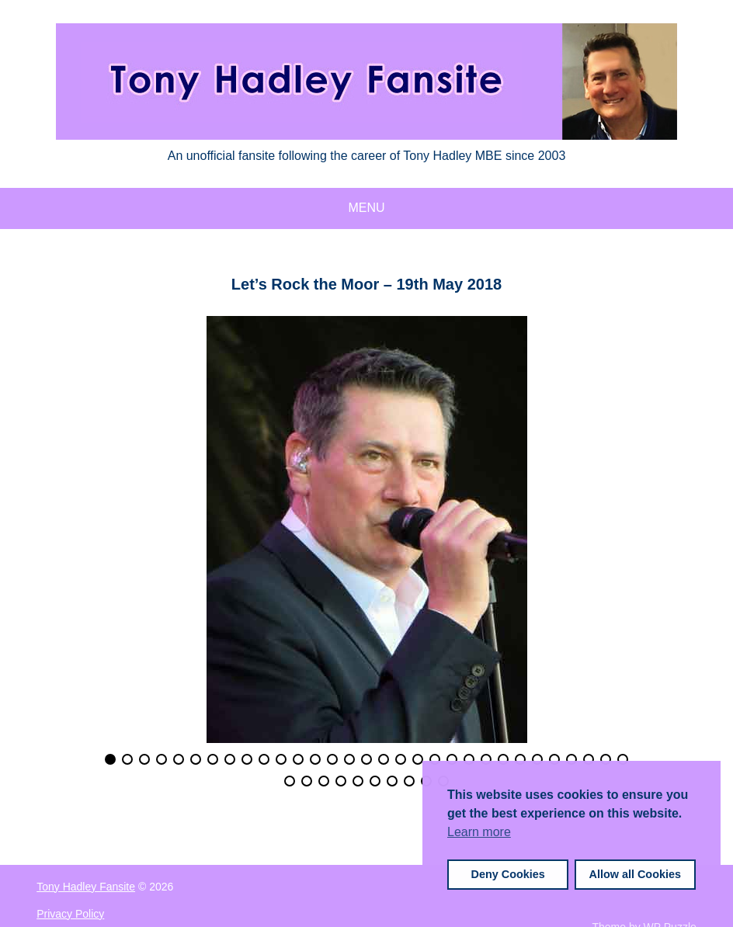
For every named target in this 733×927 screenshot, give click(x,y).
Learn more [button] (479, 831)
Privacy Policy (70, 914)
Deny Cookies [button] (508, 874)
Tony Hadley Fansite (85, 886)
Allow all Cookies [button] (635, 874)
